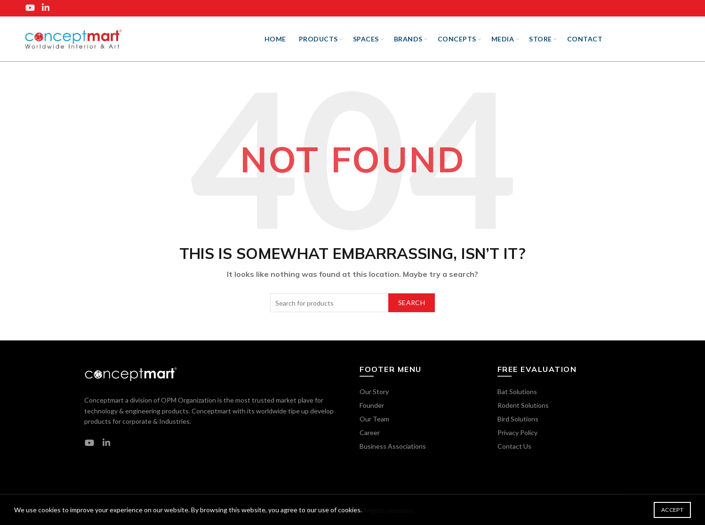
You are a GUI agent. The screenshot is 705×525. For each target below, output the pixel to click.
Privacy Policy (517, 432)
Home (275, 39)
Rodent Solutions (523, 405)
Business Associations (393, 446)
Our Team (374, 419)
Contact (585, 39)
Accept (672, 509)
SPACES (366, 39)
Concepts (457, 39)
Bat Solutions (517, 392)
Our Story (374, 392)
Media (502, 39)
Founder (372, 405)
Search (411, 303)
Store (540, 39)
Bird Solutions (517, 419)
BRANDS (408, 39)
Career (370, 432)
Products (318, 39)
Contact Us (514, 446)
